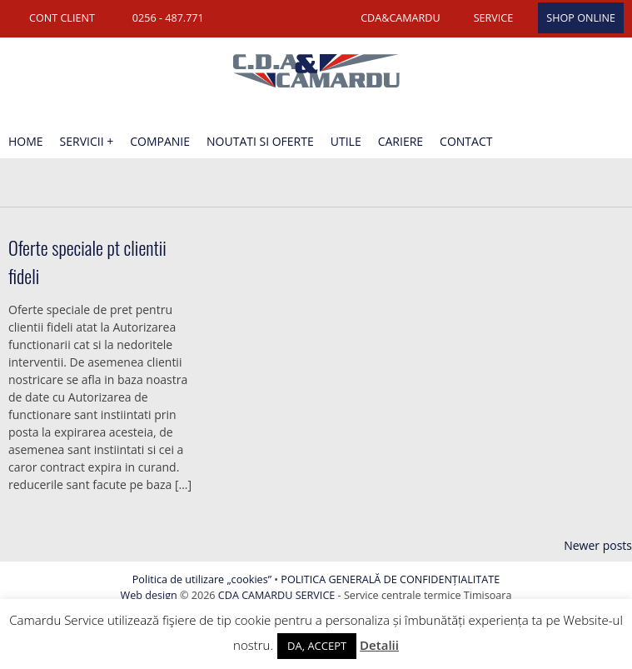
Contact (466, 141)
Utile (346, 141)
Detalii (379, 645)
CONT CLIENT (62, 18)
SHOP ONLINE (580, 18)
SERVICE (494, 18)
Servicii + (87, 141)
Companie (160, 141)
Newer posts (598, 545)
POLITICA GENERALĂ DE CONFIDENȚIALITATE (390, 579)
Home (25, 141)
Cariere (400, 141)
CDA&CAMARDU (400, 18)
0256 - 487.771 (168, 18)
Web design (149, 595)
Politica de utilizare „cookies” (201, 579)
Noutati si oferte (260, 141)
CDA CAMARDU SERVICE (277, 595)
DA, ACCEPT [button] (316, 645)
